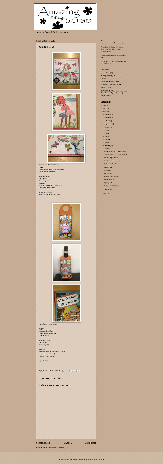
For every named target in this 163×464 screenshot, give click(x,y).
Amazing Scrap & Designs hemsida (52, 32)
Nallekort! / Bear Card (111, 164)
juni (106, 133)
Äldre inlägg (90, 443)
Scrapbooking (105, 90)
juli (106, 130)
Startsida (68, 443)
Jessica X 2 (108, 167)
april (106, 139)
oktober (107, 121)
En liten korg (108, 173)
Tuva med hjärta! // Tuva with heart (115, 154)
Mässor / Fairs (105, 87)
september (108, 124)
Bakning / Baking (106, 76)
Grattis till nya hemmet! (111, 161)
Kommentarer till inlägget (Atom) (58, 447)
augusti (107, 127)
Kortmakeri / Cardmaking (109, 84)
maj (106, 136)
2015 (105, 106)
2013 (105, 112)
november (108, 117)
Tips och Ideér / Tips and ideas (111, 93)
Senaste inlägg (43, 443)
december (108, 114)
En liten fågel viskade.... (112, 158)
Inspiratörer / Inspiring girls (109, 81)
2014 (105, 109)
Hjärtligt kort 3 (108, 182)
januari (107, 190)
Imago (103, 78)
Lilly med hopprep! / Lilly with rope (115, 151)
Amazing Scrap (106, 51)
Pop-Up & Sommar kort (111, 186)
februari (107, 146)
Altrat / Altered (105, 73)
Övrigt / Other (105, 96)
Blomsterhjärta (109, 179)
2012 (105, 194)
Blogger (101, 459)
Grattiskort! (107, 170)
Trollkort (107, 148)
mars (106, 142)
